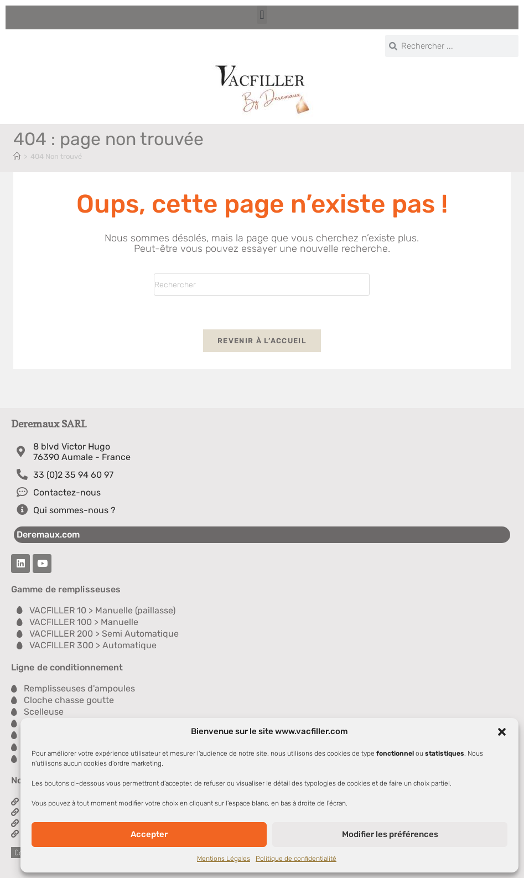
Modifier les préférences (390, 834)
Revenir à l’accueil (262, 341)
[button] (501, 731)
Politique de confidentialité (296, 858)
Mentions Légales (223, 858)
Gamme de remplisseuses (66, 589)
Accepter (149, 834)
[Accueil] (16, 156)
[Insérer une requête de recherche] (262, 284)
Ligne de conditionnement (67, 667)
